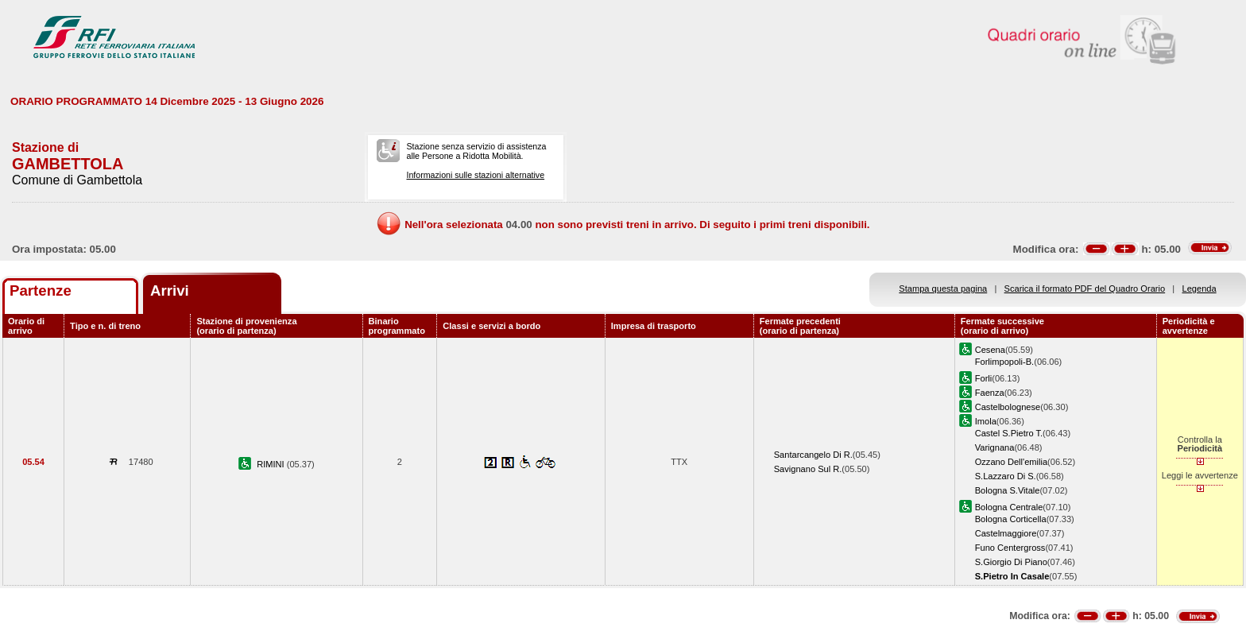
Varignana (995, 447)
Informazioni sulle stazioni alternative (475, 175)
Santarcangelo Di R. (813, 454)
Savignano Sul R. (808, 469)
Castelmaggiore (1006, 533)
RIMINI (272, 464)
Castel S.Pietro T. (1009, 433)
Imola (985, 421)
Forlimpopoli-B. (1005, 361)
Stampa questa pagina (943, 288)
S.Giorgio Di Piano (1011, 562)
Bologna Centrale (1009, 507)
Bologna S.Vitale (1007, 490)
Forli (984, 378)
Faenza (989, 392)
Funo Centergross (1010, 547)
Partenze (41, 290)
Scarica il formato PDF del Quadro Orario (1085, 288)
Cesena (990, 349)
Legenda (1199, 288)
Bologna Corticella (1011, 519)
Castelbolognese (1008, 407)
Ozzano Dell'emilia (1011, 462)
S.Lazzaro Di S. (1005, 476)
